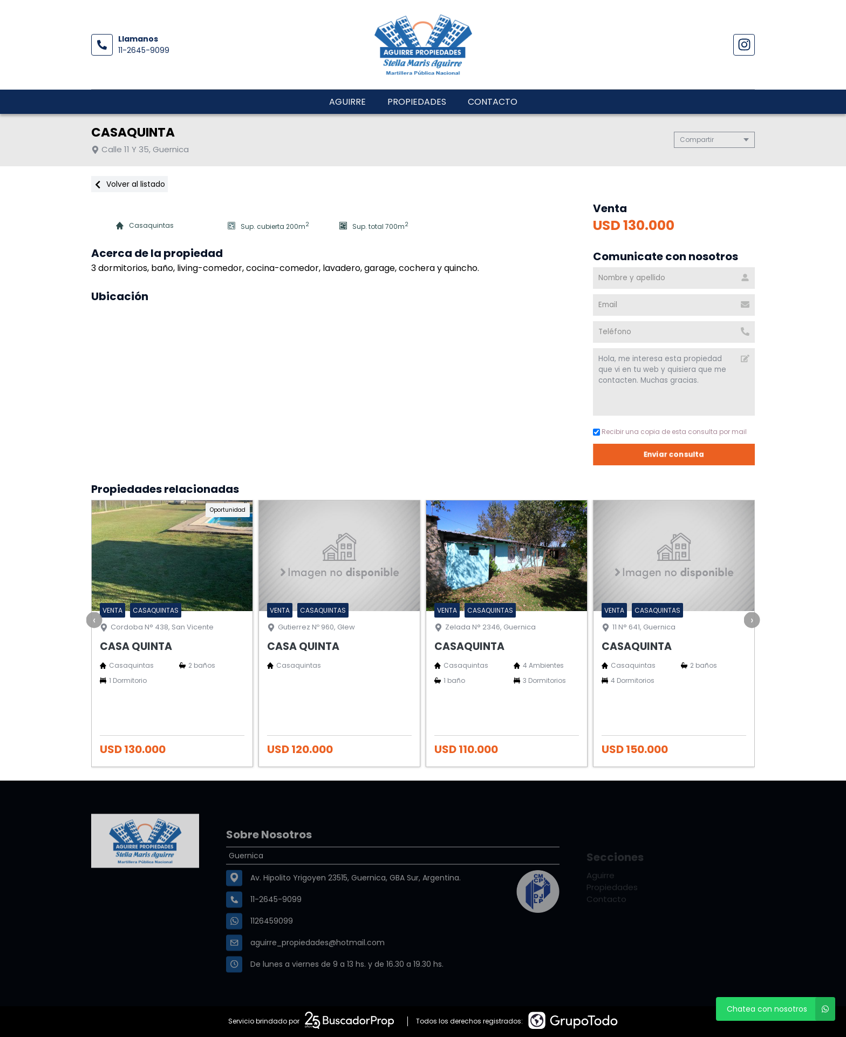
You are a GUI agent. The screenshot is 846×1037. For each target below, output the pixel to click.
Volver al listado (129, 184)
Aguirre (347, 102)
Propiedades (416, 102)
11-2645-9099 (143, 50)
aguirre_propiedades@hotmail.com (317, 969)
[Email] (674, 305)
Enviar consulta (674, 454)
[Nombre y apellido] (674, 278)
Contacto (492, 102)
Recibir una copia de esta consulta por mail (670, 431)
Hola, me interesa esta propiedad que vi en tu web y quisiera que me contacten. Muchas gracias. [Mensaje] (674, 382)
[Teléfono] (674, 332)
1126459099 (271, 948)
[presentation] (94, 620)
